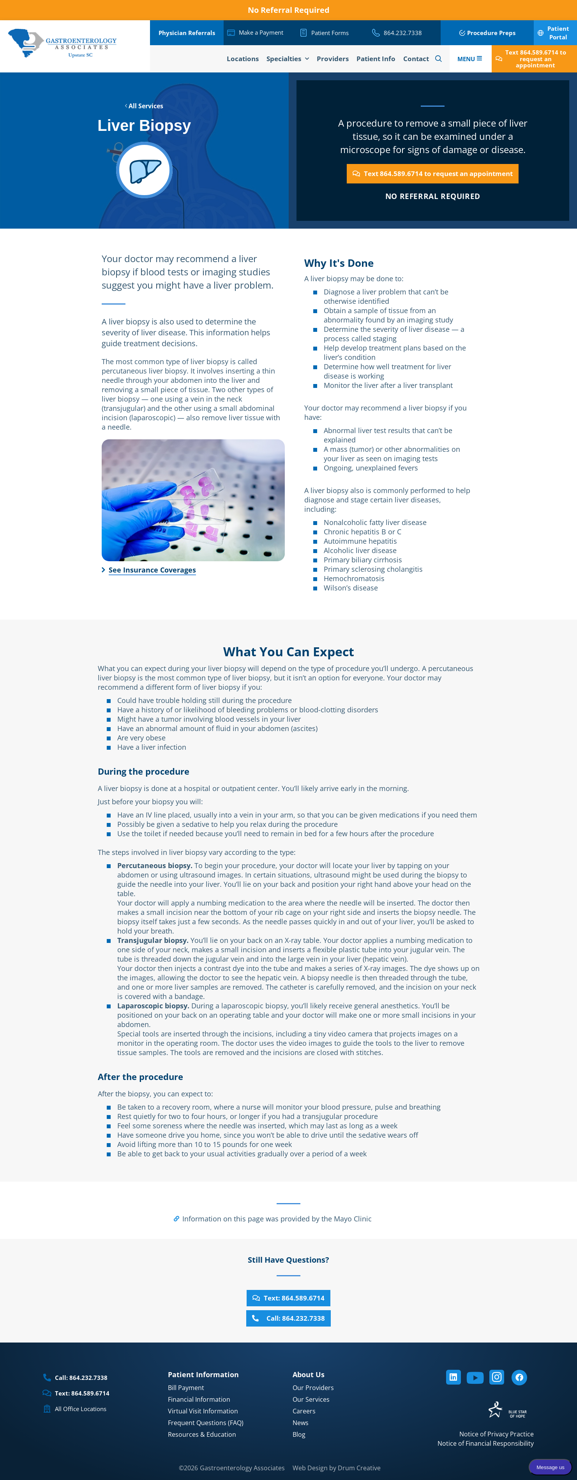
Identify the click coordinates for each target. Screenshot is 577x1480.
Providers (333, 58)
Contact (416, 58)
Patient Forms (330, 33)
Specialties (287, 59)
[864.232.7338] (376, 33)
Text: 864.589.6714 (82, 1393)
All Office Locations (80, 1409)
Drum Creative (359, 1468)
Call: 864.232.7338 (81, 1377)
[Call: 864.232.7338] (47, 1377)
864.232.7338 (403, 33)
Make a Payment (261, 32)
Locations (243, 58)
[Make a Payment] (231, 33)
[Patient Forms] (303, 33)
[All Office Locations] (47, 1409)
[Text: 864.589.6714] (47, 1393)
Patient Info (375, 58)
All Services (144, 106)
